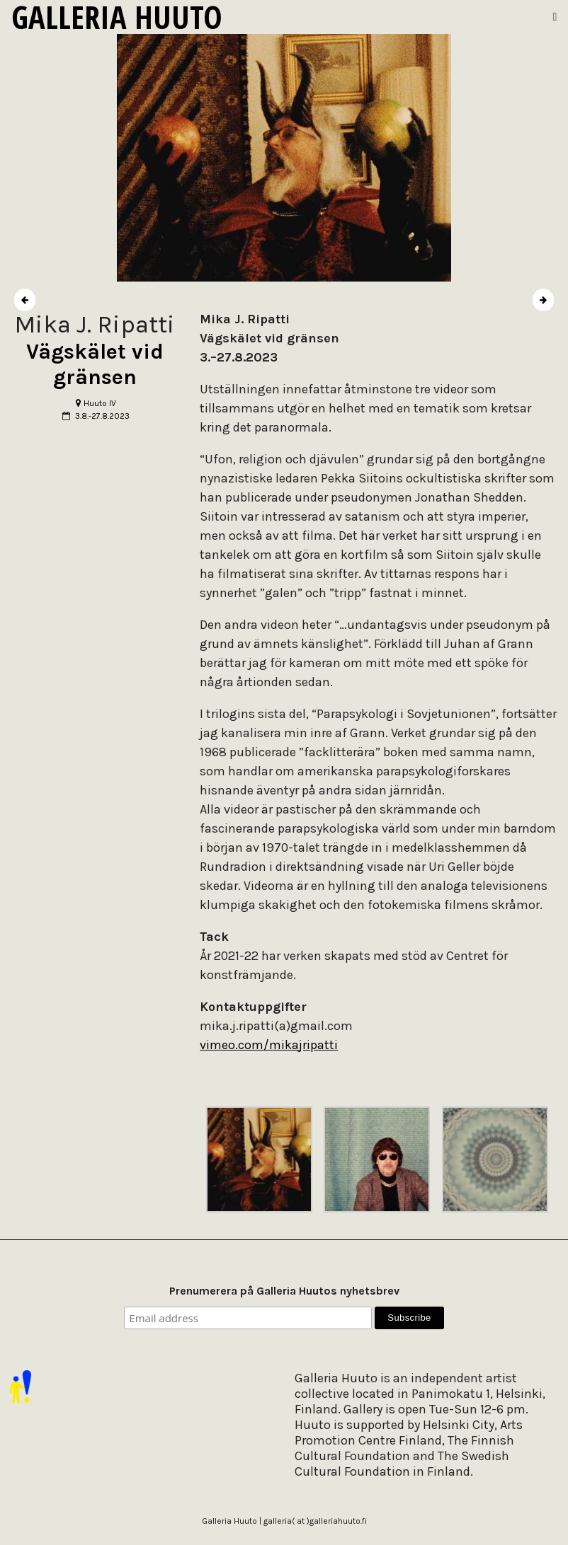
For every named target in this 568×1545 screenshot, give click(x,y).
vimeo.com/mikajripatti (269, 1045)
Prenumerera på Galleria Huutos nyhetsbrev (284, 1290)
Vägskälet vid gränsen (95, 364)
